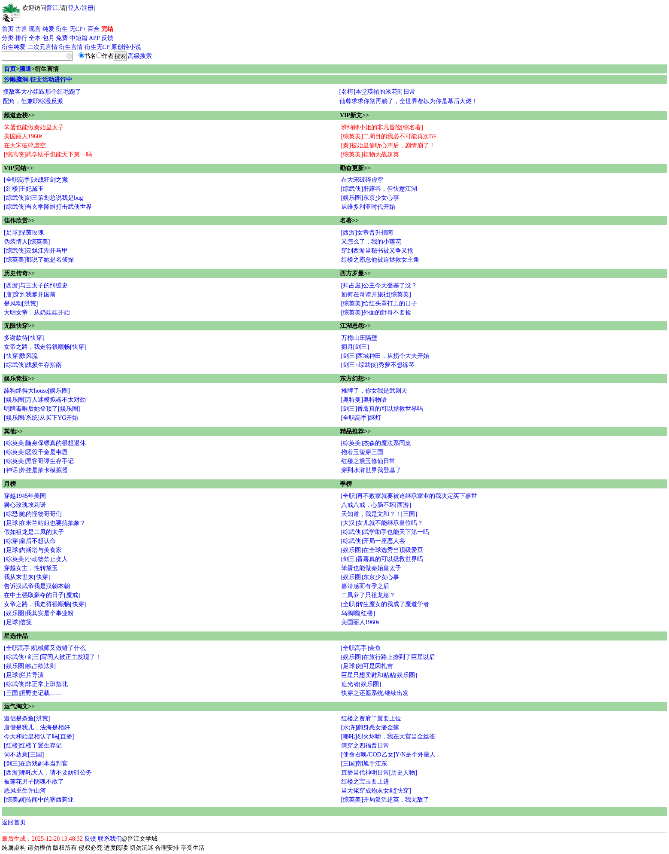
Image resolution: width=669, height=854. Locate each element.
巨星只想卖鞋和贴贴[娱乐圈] (379, 675)
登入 (74, 8)
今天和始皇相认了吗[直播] (39, 736)
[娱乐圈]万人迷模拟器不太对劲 (45, 399)
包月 (48, 38)
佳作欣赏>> (19, 220)
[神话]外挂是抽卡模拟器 (36, 470)
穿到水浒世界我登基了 (371, 470)
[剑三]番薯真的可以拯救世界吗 (382, 409)
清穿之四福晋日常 (365, 745)
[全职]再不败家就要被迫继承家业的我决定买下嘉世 (409, 496)
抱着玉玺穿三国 (362, 452)
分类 (8, 38)
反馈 (107, 38)
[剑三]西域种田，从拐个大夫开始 (385, 356)
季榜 (346, 484)
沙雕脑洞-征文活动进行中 (38, 79)
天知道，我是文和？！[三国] (379, 514)
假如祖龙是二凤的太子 (34, 532)
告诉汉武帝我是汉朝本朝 (37, 586)
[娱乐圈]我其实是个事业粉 (39, 613)
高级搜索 (140, 56)
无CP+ (78, 29)
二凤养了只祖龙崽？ (368, 595)
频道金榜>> (19, 115)
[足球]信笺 (18, 622)
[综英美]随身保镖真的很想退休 (45, 443)
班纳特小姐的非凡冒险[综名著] (382, 127)
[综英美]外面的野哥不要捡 (376, 312)
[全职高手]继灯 (361, 418)
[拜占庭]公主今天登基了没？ (379, 285)
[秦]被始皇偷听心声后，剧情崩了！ (388, 145)
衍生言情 (71, 47)
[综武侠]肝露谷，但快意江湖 (379, 189)
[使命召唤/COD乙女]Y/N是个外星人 (388, 754)
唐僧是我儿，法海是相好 (37, 727)
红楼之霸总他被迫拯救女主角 (380, 259)
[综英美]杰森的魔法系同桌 (376, 443)
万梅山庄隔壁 (359, 338)
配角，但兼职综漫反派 (33, 101)
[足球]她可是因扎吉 (367, 666)
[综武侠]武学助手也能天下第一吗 (48, 154)
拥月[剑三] (355, 347)
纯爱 (48, 29)
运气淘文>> (19, 706)
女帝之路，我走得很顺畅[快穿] (45, 347)
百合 (94, 29)
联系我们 (110, 839)
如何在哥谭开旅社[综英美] (376, 294)
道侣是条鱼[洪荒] (27, 718)
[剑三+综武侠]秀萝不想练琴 (378, 365)
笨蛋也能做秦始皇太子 (34, 127)
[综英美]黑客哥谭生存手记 (39, 461)
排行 (21, 38)
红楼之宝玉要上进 (365, 781)
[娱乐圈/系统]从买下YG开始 (41, 418)
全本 (35, 38)
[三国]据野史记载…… (33, 693)
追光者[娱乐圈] (361, 684)
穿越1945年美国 (25, 496)
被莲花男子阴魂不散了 (34, 781)
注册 (88, 8)
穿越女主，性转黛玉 (31, 568)
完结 (107, 29)
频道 (25, 69)
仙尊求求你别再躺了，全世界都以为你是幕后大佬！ (408, 101)
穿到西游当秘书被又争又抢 (377, 250)
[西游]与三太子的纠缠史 (36, 285)
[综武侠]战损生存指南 (33, 365)
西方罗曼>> (355, 273)
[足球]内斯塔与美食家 (33, 550)
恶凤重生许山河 (25, 790)
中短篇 (79, 38)
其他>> (13, 431)
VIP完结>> (18, 168)
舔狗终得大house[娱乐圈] (37, 390)
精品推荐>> (355, 431)
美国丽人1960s (23, 136)
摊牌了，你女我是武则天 (374, 390)
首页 (8, 29)
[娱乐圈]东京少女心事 (370, 198)
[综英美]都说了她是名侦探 (39, 259)
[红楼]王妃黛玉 (24, 189)
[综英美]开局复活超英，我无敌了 (385, 799)
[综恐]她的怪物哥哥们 (33, 514)
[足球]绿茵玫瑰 (24, 232)
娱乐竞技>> (19, 378)
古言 (21, 29)
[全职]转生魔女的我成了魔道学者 (385, 604)
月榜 (10, 484)
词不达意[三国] (24, 754)
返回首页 (14, 822)
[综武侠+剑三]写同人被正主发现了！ (52, 657)
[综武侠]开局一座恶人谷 (373, 541)
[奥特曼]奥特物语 (364, 399)
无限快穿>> (19, 326)
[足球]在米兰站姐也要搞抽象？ (45, 523)
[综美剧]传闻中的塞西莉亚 (39, 799)
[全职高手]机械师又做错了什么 (45, 648)
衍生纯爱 (14, 47)
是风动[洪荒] (21, 303)
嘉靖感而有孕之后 (365, 586)
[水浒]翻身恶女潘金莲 (370, 727)
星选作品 (16, 636)
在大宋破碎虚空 (25, 145)
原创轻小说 (126, 47)
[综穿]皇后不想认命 (30, 541)
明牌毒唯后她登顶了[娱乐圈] (42, 409)
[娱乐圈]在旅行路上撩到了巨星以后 (388, 657)
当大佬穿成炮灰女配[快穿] (376, 790)
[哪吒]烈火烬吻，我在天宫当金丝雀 (388, 736)
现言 (35, 29)
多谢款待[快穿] (24, 338)
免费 (62, 38)
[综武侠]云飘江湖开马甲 (36, 250)
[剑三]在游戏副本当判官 (36, 763)
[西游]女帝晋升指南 (367, 232)
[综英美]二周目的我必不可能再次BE (389, 136)
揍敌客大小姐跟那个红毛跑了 (42, 91)
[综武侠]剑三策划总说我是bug (43, 198)
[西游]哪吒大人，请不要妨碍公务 (48, 772)
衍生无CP (97, 47)
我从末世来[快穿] (27, 577)
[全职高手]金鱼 (361, 648)
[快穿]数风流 (21, 356)
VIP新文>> (354, 115)
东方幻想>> (355, 378)
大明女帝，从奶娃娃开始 (37, 312)
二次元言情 (42, 47)
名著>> (349, 220)
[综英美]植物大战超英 (370, 154)
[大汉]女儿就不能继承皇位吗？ (382, 523)
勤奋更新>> (355, 168)
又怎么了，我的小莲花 (371, 241)
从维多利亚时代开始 (368, 207)
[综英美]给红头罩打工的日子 (379, 303)
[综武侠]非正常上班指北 (36, 684)
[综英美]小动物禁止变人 (36, 559)
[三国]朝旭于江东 (364, 763)
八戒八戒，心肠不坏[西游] (376, 505)
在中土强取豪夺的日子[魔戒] (42, 595)
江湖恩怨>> (355, 326)
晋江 (52, 8)
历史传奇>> (19, 273)
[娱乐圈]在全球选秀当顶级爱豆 (382, 550)
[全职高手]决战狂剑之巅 (36, 180)
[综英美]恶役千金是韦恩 (36, 452)
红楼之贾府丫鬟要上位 (371, 718)
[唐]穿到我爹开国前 (30, 294)
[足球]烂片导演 (24, 675)
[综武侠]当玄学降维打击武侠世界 (48, 207)
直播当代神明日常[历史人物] (379, 772)
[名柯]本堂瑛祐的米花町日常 (377, 91)
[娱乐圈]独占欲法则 (30, 666)
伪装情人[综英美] (27, 241)
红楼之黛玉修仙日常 (368, 461)
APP (94, 38)
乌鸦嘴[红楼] (358, 613)
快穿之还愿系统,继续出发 (375, 693)
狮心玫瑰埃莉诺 (25, 505)
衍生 (62, 29)
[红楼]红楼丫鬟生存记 (33, 745)
